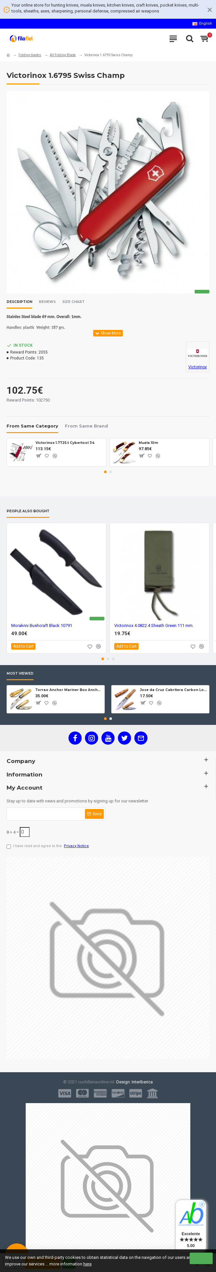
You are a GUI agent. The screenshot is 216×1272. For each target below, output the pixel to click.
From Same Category (32, 425)
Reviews (47, 302)
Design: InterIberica (133, 1081)
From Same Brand (86, 425)
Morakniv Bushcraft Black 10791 (41, 625)
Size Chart (73, 302)
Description (19, 302)
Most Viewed (20, 674)
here (87, 1263)
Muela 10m (148, 443)
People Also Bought (28, 511)
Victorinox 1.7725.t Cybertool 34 (65, 443)
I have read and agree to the (48, 846)
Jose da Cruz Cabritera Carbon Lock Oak (173, 690)
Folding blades (29, 55)
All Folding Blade (63, 55)
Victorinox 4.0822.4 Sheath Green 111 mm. (154, 625)
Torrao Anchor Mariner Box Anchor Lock (68, 690)
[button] (105, 472)
